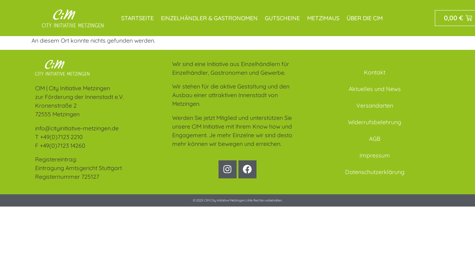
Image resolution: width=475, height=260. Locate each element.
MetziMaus (323, 18)
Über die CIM (365, 18)
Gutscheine (282, 18)
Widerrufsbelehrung (374, 122)
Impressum (375, 155)
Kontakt (374, 72)
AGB (374, 138)
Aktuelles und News (375, 88)
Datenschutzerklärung (374, 172)
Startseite (137, 18)
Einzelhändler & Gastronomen (209, 18)
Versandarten (374, 105)
